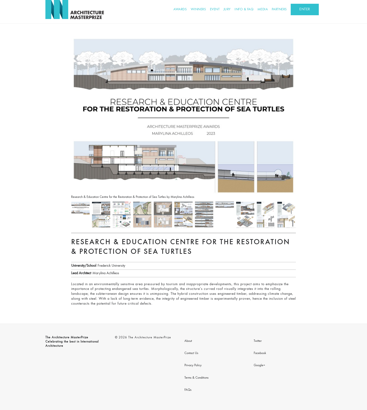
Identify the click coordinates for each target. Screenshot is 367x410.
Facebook (260, 353)
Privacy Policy (193, 365)
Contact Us (191, 353)
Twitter (258, 341)
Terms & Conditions (196, 378)
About (188, 341)
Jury (227, 9)
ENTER (304, 9)
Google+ (259, 365)
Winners (198, 9)
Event (215, 9)
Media (262, 9)
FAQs (187, 390)
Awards (180, 9)
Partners (279, 9)
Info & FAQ (244, 9)
